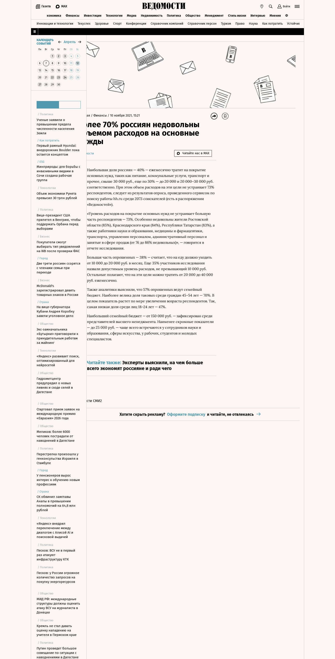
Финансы (72, 15)
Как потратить (272, 23)
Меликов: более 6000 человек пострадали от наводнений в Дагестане (56, 436)
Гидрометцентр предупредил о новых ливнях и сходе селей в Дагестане (55, 385)
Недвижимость (151, 15)
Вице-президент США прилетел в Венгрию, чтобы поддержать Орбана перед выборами (59, 222)
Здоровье (102, 23)
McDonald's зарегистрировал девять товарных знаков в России (57, 290)
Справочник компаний (167, 23)
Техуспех (84, 23)
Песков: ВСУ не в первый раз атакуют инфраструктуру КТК (56, 554)
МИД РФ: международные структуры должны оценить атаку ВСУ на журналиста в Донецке (58, 605)
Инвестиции (92, 15)
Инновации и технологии (55, 23)
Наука (253, 23)
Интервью (257, 15)
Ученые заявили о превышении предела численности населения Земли (55, 126)
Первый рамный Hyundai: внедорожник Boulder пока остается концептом (58, 150)
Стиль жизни (237, 15)
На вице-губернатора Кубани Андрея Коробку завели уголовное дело (55, 311)
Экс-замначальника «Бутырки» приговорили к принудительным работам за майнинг (57, 336)
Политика (174, 15)
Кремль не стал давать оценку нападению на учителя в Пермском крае (57, 630)
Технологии (114, 15)
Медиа (131, 15)
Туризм (226, 23)
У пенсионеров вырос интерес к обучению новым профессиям (58, 479)
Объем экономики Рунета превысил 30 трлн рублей (57, 196)
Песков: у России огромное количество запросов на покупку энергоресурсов (58, 577)
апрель (70, 42)
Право (239, 23)
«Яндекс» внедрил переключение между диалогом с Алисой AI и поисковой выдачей (55, 530)
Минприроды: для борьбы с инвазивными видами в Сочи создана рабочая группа (58, 173)
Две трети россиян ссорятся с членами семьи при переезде (58, 267)
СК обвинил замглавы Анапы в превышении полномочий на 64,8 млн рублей (56, 503)
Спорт (117, 23)
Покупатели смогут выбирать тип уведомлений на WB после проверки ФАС (58, 246)
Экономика (53, 15)
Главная (97, 115)
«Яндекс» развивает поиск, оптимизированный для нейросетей (58, 360)
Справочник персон (202, 23)
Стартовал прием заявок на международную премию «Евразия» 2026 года (58, 413)
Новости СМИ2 (103, 406)
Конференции (136, 23)
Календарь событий (45, 42)
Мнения (275, 15)
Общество (192, 15)
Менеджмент (214, 15)
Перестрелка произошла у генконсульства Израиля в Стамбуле (57, 458)
